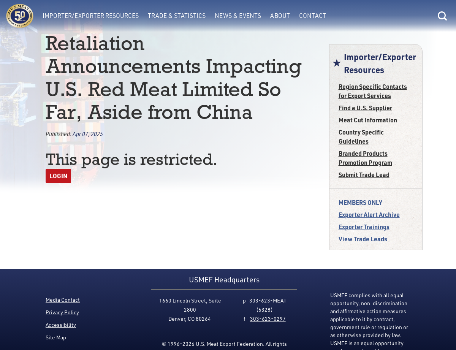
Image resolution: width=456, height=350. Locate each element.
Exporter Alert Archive (369, 215)
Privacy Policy (62, 312)
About (280, 15)
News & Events (238, 15)
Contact (312, 15)
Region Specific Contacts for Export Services (373, 91)
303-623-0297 (268, 318)
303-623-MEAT (268, 300)
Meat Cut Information (368, 120)
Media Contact (63, 299)
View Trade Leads (363, 239)
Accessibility (61, 324)
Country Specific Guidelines (361, 136)
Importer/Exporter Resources (91, 15)
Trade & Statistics (177, 15)
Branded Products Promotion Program (365, 157)
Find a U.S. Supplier (365, 108)
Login (58, 176)
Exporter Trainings (364, 227)
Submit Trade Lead (364, 175)
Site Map (56, 337)
